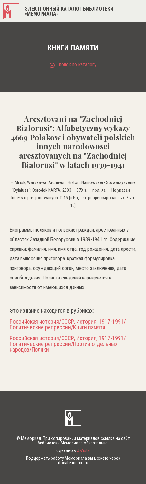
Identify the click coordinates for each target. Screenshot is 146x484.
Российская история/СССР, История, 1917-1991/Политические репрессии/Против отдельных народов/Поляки (68, 344)
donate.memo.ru (73, 462)
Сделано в (73, 450)
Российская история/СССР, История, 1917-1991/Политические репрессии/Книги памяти (68, 324)
